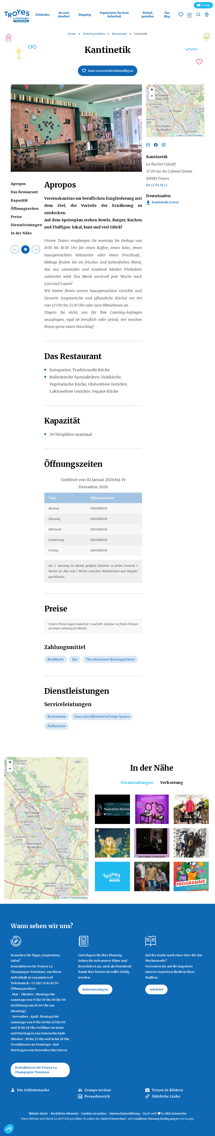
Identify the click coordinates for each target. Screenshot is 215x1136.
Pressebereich (97, 1096)
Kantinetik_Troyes (165, 202)
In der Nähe (21, 233)
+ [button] (152, 90)
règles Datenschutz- (114, 1118)
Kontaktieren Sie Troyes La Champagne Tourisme (36, 1070)
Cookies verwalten (93, 1113)
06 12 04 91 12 (156, 185)
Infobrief (156, 989)
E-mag (205, 5)
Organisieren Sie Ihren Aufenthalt (114, 14)
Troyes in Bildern (167, 1090)
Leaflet (179, 135)
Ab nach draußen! (64, 14)
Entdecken (43, 14)
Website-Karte (38, 1113)
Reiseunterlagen (95, 989)
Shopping (84, 14)
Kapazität (19, 200)
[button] (9, 1129)
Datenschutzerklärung (124, 1113)
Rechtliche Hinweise (65, 1113)
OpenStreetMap (195, 135)
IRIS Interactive (175, 1113)
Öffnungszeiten (25, 208)
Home (72, 33)
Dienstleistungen (26, 225)
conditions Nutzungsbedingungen (155, 1118)
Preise (16, 217)
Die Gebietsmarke (33, 1090)
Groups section (97, 1090)
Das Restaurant (24, 192)
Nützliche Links (166, 1096)
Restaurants (120, 33)
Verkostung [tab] (171, 782)
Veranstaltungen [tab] (137, 782)
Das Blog (167, 14)
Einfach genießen (148, 14)
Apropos (18, 184)
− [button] (152, 96)
